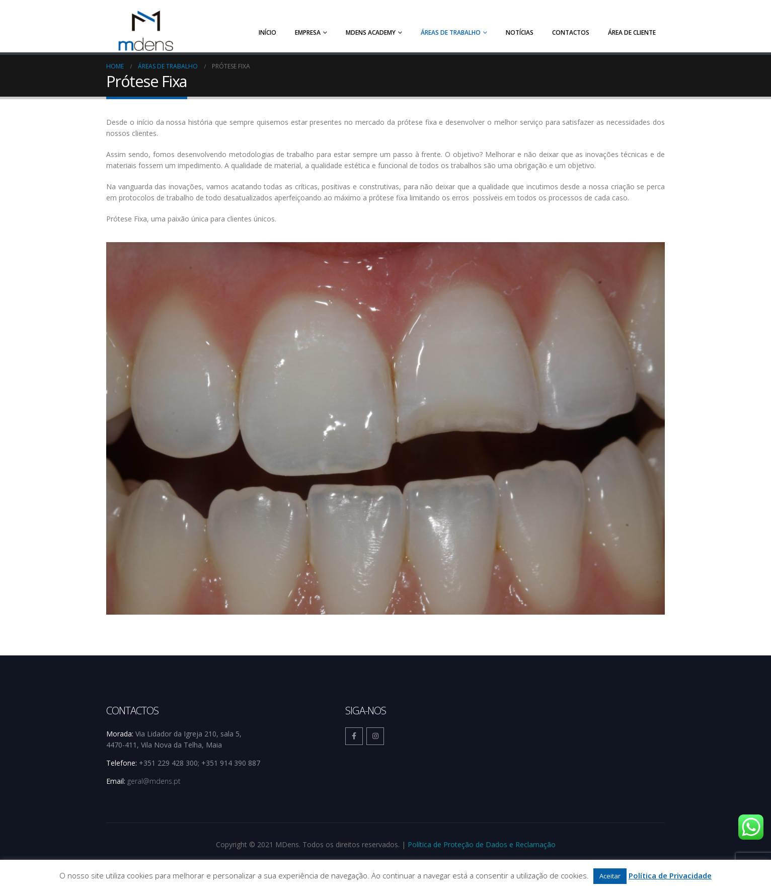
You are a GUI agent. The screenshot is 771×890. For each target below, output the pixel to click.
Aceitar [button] (610, 875)
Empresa (308, 32)
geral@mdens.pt (154, 778)
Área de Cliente (632, 32)
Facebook (354, 733)
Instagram (375, 733)
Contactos (570, 32)
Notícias (519, 32)
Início (267, 32)
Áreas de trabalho (451, 32)
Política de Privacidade (670, 875)
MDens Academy (371, 32)
